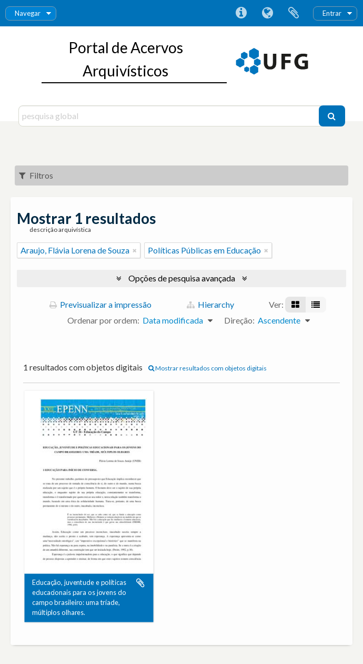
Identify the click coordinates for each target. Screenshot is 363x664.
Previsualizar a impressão (100, 304)
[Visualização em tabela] (315, 305)
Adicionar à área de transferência (140, 583)
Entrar (331, 13)
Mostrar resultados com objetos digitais (207, 368)
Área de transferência (293, 13)
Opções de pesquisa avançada (182, 278)
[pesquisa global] (169, 115)
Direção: (239, 320)
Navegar (28, 13)
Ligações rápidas (241, 13)
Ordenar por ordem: (103, 320)
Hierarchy (210, 304)
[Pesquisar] (332, 115)
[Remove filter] (135, 250)
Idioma (267, 13)
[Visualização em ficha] (295, 305)
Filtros (36, 175)
